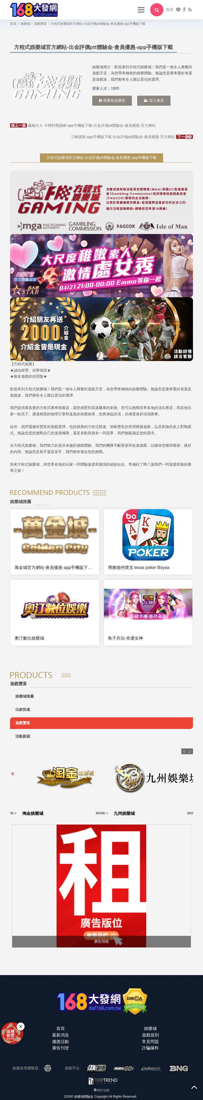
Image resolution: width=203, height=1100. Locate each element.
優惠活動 (60, 1041)
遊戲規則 (150, 1035)
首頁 (60, 1028)
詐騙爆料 (150, 1048)
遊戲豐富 (22, 723)
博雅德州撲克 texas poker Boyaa (138, 567)
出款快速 (22, 709)
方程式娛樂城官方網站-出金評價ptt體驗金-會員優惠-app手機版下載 (102, 157)
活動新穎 (22, 736)
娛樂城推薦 (24, 696)
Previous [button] (184, 751)
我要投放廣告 (112, 100)
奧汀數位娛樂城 (29, 638)
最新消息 (60, 1035)
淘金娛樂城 (69, 813)
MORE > (47, 813)
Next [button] (190, 751)
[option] (46, 85)
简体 (169, 9)
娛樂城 (150, 1028)
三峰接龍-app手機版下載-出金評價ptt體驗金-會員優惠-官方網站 (132, 137)
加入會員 (154, 100)
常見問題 (150, 1041)
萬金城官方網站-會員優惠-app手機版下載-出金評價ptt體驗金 (71, 567)
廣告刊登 (60, 1048)
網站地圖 (103, 1090)
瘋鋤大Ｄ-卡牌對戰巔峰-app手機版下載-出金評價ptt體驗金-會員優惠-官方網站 (82, 125)
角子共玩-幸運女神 (125, 638)
